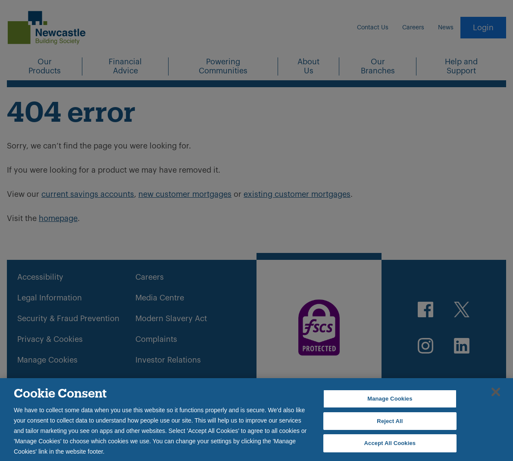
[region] (256, 419)
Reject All (390, 421)
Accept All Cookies (390, 443)
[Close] (495, 391)
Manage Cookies (389, 398)
